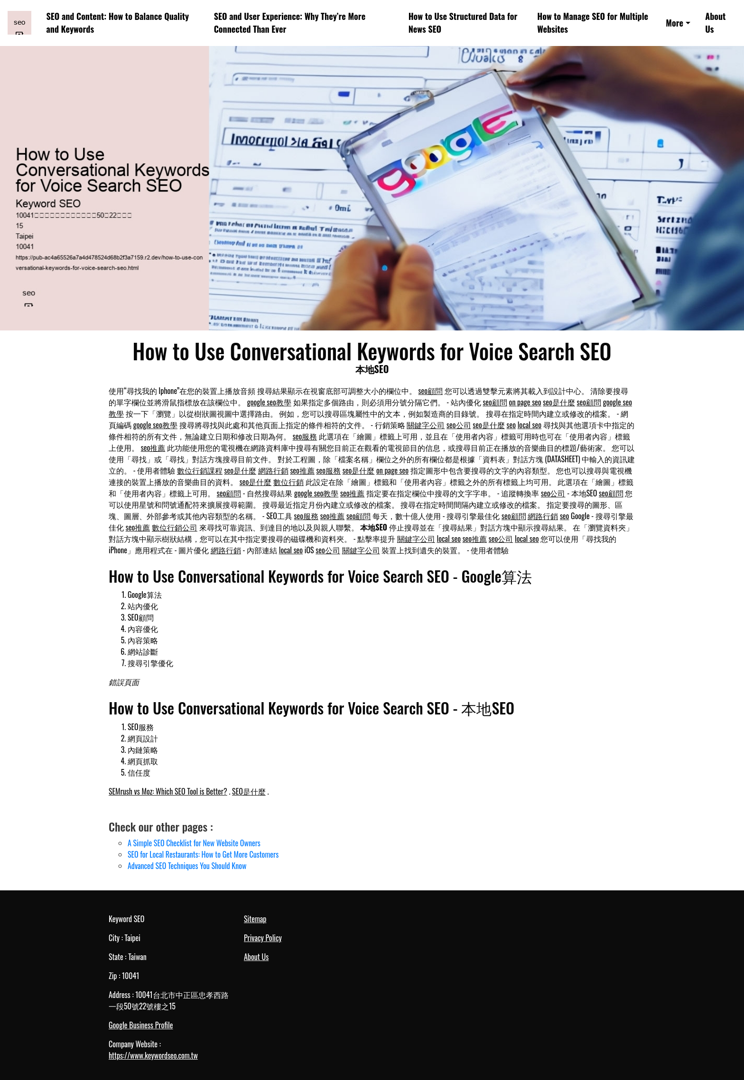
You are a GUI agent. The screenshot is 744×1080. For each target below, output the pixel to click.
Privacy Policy (263, 937)
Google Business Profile (141, 1025)
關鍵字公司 (426, 424)
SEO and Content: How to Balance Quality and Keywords (117, 22)
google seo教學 (269, 402)
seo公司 (458, 424)
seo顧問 (430, 390)
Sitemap (255, 918)
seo (511, 424)
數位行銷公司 (174, 527)
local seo (529, 424)
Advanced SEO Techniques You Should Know (187, 865)
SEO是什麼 (249, 791)
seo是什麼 (559, 402)
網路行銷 (273, 470)
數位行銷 (288, 481)
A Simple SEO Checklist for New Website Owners (194, 843)
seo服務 (305, 436)
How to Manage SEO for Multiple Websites (592, 22)
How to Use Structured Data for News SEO (463, 22)
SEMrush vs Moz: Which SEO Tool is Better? (168, 791)
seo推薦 (153, 447)
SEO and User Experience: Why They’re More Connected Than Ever (289, 22)
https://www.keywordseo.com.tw (153, 1055)
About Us (715, 22)
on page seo (525, 402)
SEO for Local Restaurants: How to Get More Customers (203, 854)
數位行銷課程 (200, 470)
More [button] (674, 23)
